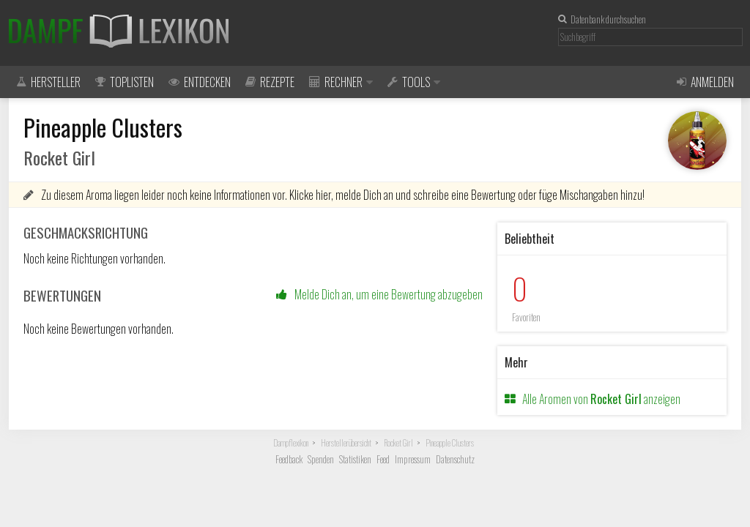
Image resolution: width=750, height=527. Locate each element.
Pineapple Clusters (450, 443)
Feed (383, 459)
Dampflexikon (290, 443)
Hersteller (48, 82)
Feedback (288, 459)
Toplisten (124, 82)
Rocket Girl (398, 443)
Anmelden (705, 82)
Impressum (413, 459)
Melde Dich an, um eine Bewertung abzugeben (379, 294)
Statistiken (355, 459)
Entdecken (199, 82)
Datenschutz (455, 459)
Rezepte (269, 82)
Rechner (341, 82)
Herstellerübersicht (346, 443)
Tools (413, 82)
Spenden (321, 459)
